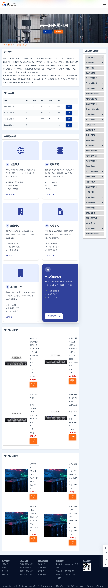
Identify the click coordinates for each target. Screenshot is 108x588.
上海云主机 (90, 63)
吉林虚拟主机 (90, 89)
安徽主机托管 (90, 135)
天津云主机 (90, 68)
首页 (3, 45)
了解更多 (10, 194)
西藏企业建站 (90, 208)
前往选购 (47, 31)
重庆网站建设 (90, 73)
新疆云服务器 (90, 213)
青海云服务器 (90, 203)
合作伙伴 (5, 574)
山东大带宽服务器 (92, 109)
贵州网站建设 (90, 177)
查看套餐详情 (54, 316)
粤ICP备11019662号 (29, 586)
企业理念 (5, 571)
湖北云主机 (90, 146)
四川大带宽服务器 (92, 172)
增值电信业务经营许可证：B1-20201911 (70, 586)
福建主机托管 (90, 130)
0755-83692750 (69, 571)
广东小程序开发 (91, 156)
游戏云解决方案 (25, 568)
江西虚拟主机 (90, 125)
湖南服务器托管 (91, 151)
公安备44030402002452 (46, 586)
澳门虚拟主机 (90, 223)
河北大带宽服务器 (92, 94)
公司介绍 (5, 564)
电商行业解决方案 (26, 571)
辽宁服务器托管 (91, 83)
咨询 (69, 106)
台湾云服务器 (90, 229)
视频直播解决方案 (26, 564)
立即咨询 (33, 384)
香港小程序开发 (91, 218)
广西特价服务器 (91, 161)
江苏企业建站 (90, 114)
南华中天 (16, 586)
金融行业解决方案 (26, 574)
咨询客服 (58, 31)
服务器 (10, 45)
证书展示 (5, 568)
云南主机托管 (90, 182)
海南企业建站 (90, 166)
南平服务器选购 (22, 45)
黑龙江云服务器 (91, 78)
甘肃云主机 (90, 192)
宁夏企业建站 (90, 197)
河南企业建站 (90, 140)
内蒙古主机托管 (91, 99)
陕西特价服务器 (91, 187)
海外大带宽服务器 (92, 234)
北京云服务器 (90, 57)
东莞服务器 (42, 571)
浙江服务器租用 (91, 120)
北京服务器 (42, 568)
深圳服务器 (42, 564)
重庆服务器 (42, 574)
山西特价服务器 (91, 104)
